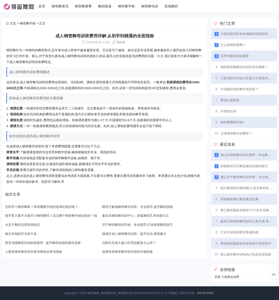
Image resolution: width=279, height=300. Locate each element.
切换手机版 (187, 293)
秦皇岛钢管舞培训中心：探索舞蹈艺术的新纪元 (135, 215)
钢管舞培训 (149, 6)
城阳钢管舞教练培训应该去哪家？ (244, 67)
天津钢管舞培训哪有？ (236, 133)
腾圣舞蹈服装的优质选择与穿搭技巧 (245, 243)
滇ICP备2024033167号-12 (150, 293)
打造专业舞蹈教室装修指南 (239, 232)
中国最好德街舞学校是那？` (240, 89)
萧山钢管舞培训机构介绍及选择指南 (245, 254)
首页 (41, 6)
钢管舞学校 (126, 6)
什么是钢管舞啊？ (233, 45)
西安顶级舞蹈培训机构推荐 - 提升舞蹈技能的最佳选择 (43, 243)
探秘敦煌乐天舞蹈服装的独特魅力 (244, 166)
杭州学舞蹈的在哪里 (234, 56)
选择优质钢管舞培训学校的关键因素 (127, 251)
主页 (13, 23)
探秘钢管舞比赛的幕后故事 (239, 199)
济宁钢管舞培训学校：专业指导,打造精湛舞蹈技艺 (137, 224)
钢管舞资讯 (60, 6)
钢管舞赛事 (83, 6)
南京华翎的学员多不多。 (22, 233)
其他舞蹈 (171, 6)
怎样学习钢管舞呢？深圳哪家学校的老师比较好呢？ (41, 207)
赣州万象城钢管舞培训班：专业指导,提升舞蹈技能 (137, 207)
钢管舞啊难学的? (232, 122)
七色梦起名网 (230, 276)
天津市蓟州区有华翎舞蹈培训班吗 (244, 34)
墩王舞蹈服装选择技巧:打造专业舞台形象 (249, 210)
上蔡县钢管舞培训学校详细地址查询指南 (33, 251)
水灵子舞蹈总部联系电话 (22, 224)
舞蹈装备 (105, 6)
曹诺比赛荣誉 (229, 100)
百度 (217, 276)
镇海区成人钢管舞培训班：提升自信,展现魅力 (134, 233)
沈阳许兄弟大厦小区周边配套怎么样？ (129, 243)
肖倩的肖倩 (228, 111)
